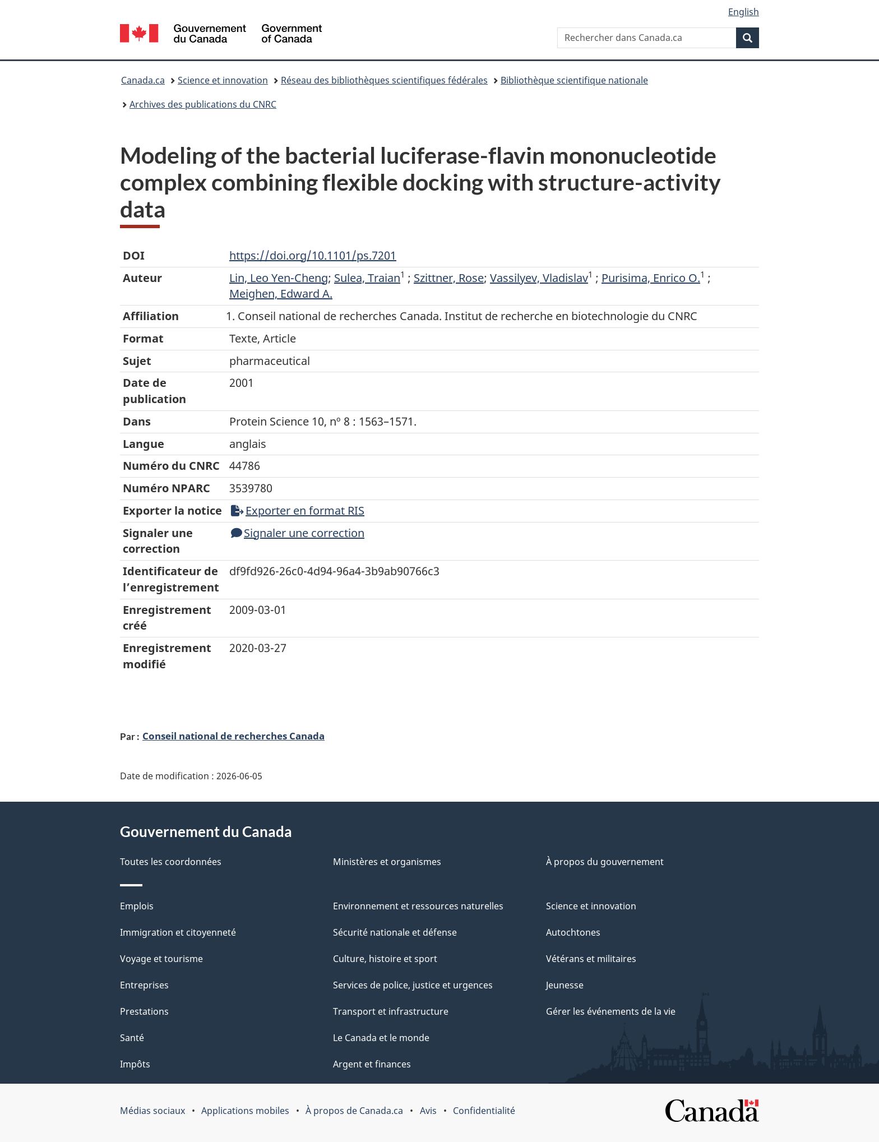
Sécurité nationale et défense (395, 932)
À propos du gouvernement (605, 862)
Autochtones (573, 932)
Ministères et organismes (387, 862)
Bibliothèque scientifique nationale (574, 80)
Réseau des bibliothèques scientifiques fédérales (384, 80)
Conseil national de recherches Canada (233, 735)
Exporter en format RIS (297, 510)
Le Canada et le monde (381, 1038)
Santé (132, 1038)
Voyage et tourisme (161, 959)
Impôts (135, 1064)
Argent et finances (372, 1064)
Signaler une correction (297, 532)
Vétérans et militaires (591, 959)
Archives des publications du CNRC (202, 104)
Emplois (137, 906)
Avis (428, 1110)
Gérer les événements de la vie (611, 1011)
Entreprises (144, 985)
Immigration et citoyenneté (178, 932)
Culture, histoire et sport (385, 959)
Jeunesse (565, 985)
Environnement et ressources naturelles (418, 906)
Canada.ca (143, 80)
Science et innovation (223, 80)
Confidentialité (484, 1110)
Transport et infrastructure (390, 1011)
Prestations (144, 1011)
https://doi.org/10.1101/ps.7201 (312, 255)
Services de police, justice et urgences (413, 985)
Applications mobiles (245, 1110)
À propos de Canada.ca (354, 1110)
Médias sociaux (152, 1110)
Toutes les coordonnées (170, 862)
